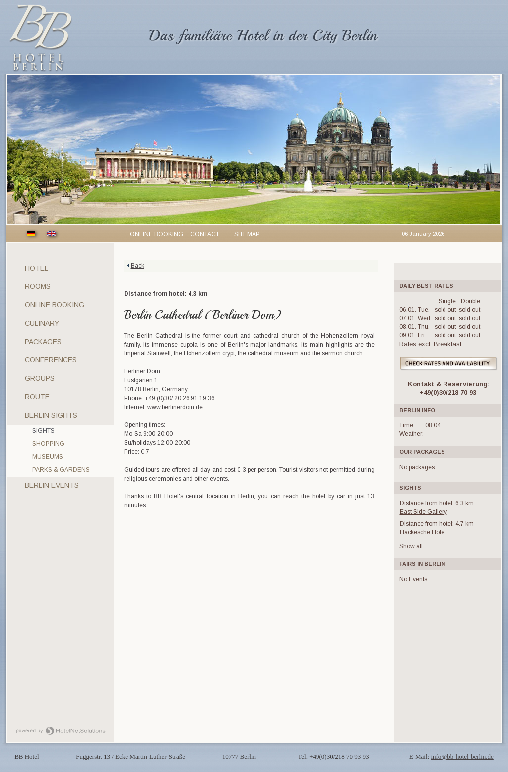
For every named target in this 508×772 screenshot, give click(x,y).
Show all (411, 546)
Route (37, 397)
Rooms (38, 286)
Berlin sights (51, 415)
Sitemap (247, 234)
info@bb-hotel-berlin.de (462, 756)
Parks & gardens (61, 469)
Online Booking (54, 305)
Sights (43, 430)
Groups (40, 378)
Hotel (36, 268)
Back (137, 265)
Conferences (51, 360)
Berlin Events (52, 485)
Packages (43, 342)
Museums (47, 456)
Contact (204, 234)
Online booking (156, 234)
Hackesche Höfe (422, 532)
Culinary (42, 323)
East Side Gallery (423, 511)
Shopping (48, 443)
